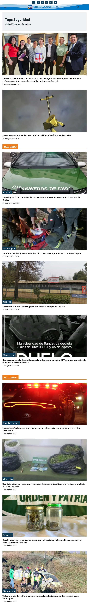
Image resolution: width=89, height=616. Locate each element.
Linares (7, 534)
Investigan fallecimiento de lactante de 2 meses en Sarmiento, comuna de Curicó (41, 198)
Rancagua (9, 354)
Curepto (8, 478)
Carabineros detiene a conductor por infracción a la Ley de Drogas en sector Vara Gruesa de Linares (42, 541)
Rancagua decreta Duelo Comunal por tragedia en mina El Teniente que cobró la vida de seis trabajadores (44, 361)
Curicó (7, 192)
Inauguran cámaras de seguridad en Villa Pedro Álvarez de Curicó (36, 135)
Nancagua (9, 248)
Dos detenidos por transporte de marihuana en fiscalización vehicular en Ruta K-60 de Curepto (43, 485)
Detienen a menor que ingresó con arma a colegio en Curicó (33, 306)
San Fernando (11, 423)
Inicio (7, 24)
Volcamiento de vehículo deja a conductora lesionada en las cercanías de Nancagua (40, 597)
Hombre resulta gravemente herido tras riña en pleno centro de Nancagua (41, 253)
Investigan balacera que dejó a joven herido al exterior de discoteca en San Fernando (41, 429)
